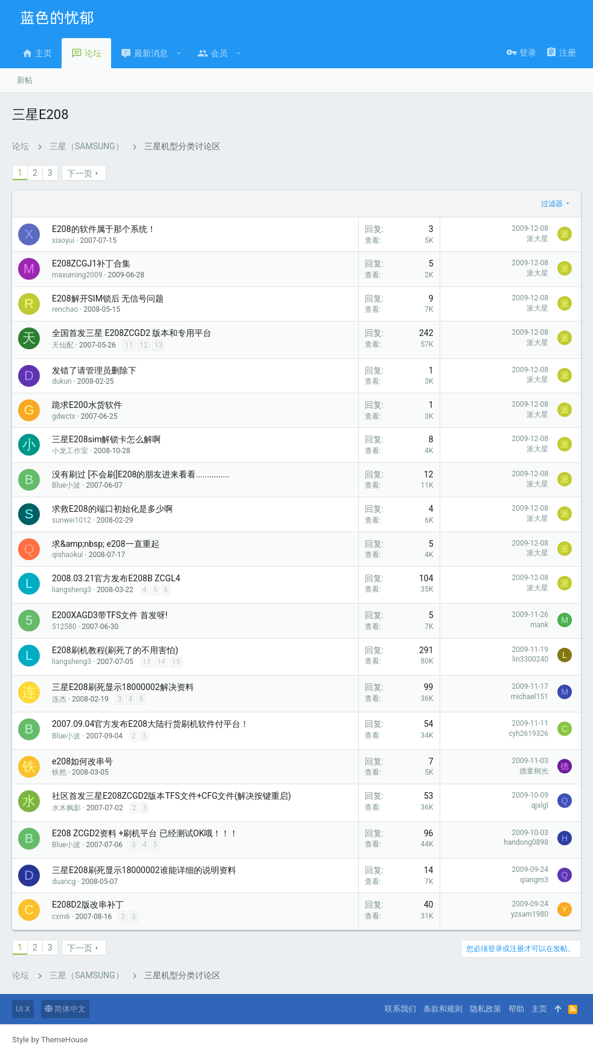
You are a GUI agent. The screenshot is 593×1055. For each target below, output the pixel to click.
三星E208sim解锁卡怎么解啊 (106, 439)
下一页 (79, 173)
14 (161, 661)
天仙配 (63, 345)
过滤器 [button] (552, 203)
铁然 (59, 772)
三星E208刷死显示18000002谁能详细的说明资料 (144, 870)
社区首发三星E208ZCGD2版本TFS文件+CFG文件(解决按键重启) (171, 796)
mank (539, 625)
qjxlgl (539, 805)
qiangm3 (534, 880)
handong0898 (526, 842)
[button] (179, 53)
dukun (62, 381)
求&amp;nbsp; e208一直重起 (105, 544)
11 (129, 345)
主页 (539, 1008)
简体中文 (65, 1008)
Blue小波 (66, 485)
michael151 (529, 696)
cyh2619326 (528, 733)
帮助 (516, 1008)
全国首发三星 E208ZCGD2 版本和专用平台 (131, 333)
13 (159, 345)
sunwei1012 (71, 520)
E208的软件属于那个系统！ (104, 229)
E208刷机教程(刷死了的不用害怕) (115, 650)
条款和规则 (443, 1008)
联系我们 (400, 1008)
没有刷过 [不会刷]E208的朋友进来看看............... (140, 474)
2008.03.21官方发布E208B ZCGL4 (116, 578)
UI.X (23, 1008)
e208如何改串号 (82, 761)
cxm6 (61, 916)
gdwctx (63, 416)
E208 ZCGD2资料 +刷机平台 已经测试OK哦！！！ (145, 833)
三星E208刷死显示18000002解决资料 (123, 687)
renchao (65, 309)
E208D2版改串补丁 (88, 904)
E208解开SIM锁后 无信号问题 (108, 298)
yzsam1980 (529, 914)
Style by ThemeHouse (50, 1039)
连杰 (59, 699)
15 (176, 661)
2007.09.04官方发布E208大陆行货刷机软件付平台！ (150, 724)
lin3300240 (530, 659)
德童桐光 (533, 771)
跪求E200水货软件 (87, 405)
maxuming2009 (77, 275)
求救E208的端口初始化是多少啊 (112, 509)
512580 (64, 626)
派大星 (537, 238)
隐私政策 (485, 1008)
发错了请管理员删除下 (94, 370)
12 (143, 345)
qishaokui (67, 554)
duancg (64, 881)
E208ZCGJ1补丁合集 (91, 263)
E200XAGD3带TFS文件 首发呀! (109, 615)
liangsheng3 (71, 590)
